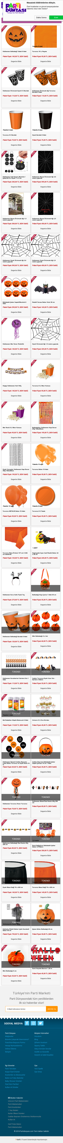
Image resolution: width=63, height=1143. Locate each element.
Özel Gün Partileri (12, 1084)
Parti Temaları (10, 1069)
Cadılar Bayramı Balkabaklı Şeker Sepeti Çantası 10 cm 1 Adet (43, 762)
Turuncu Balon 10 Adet (40, 469)
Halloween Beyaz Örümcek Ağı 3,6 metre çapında (44, 177)
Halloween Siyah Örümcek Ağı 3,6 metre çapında (14, 261)
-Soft (18, 1140)
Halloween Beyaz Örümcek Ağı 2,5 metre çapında (44, 219)
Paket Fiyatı (15, 56)
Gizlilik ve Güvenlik (41, 1052)
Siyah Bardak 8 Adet (39, 135)
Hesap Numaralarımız (13, 1046)
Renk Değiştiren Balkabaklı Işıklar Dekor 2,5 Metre (43, 846)
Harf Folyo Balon (14, 1124)
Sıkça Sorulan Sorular (42, 1049)
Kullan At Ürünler (11, 1087)
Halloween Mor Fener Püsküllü (13, 344)
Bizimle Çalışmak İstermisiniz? (17, 1039)
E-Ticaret (23, 1140)
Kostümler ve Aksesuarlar (15, 1075)
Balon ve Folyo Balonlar (14, 1078)
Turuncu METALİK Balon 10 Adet (14, 511)
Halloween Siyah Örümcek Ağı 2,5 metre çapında (44, 261)
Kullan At (11, 1119)
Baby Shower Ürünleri (13, 1081)
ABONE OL (51, 1009)
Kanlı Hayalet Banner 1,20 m (42, 968)
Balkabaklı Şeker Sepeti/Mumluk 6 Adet (14, 302)
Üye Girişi (38, 1072)
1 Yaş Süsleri (13, 1110)
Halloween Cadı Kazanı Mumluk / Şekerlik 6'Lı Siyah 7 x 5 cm (14, 177)
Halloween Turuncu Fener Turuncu (15, 803)
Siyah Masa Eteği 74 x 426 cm (13, 887)
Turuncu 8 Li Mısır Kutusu (41, 385)
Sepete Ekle (16, 61)
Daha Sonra (41, 17)
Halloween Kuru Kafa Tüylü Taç (14, 594)
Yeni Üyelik (38, 1069)
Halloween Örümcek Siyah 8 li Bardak (16, 90)
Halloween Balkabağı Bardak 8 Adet (15, 636)
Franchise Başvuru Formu (15, 1042)
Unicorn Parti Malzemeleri (18, 1101)
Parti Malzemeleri (15, 1104)
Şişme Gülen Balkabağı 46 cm (42, 929)
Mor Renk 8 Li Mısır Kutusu (12, 427)
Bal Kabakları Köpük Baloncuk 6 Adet (15, 720)
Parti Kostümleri (14, 1107)
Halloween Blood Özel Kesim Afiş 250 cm (45, 802)
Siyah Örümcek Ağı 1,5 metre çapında (45, 344)
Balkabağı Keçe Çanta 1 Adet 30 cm (44, 594)
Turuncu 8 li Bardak (9, 135)
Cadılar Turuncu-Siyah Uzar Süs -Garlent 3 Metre (43, 679)
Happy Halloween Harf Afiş (12, 385)
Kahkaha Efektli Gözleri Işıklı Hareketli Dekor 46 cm (16, 929)
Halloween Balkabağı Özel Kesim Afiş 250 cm (15, 843)
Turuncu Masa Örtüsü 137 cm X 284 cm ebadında (15, 553)
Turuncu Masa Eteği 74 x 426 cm (43, 887)
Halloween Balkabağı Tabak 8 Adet (14, 51)
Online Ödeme (10, 1049)
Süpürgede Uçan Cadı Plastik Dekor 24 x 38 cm (45, 553)
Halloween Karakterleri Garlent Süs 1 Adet (16, 679)
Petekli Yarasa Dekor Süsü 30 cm (43, 302)
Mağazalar (9, 1036)
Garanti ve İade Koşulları (43, 1055)
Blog (36, 1039)
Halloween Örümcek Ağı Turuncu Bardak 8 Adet (43, 91)
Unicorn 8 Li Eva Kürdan (40, 720)
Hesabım (38, 1036)
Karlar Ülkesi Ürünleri (16, 1113)
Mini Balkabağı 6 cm (9, 971)
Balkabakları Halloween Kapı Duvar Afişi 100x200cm (44, 428)
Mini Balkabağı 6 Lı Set (40, 636)
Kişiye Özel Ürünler (12, 1072)
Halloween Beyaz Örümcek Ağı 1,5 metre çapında (14, 219)
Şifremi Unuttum (40, 1042)
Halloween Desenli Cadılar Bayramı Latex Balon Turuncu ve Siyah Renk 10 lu (16, 763)
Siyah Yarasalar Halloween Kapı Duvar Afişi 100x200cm (16, 470)
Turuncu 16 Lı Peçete (39, 51)
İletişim (8, 1052)
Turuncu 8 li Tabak (38, 511)
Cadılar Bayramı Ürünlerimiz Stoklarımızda (24, 1116)
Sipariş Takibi (39, 1046)
